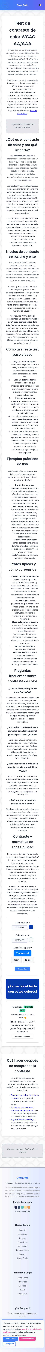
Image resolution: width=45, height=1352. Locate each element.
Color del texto (23, 935)
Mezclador (22, 1246)
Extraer (22, 1238)
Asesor (22, 1254)
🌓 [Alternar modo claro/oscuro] (40, 5)
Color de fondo (22, 922)
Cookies (22, 1286)
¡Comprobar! (22, 969)
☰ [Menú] (5, 5)
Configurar (9, 1344)
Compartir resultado (22, 1036)
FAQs (22, 1290)
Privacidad (22, 1282)
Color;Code (22, 5)
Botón (16, 960)
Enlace (28, 960)
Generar (22, 1230)
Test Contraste (22, 1250)
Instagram (22, 1294)
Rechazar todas (27, 1339)
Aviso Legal (22, 1278)
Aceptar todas (10, 1339)
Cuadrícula (22, 1242)
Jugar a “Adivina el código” (23, 1119)
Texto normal (22, 953)
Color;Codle (22, 1258)
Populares (22, 1234)
